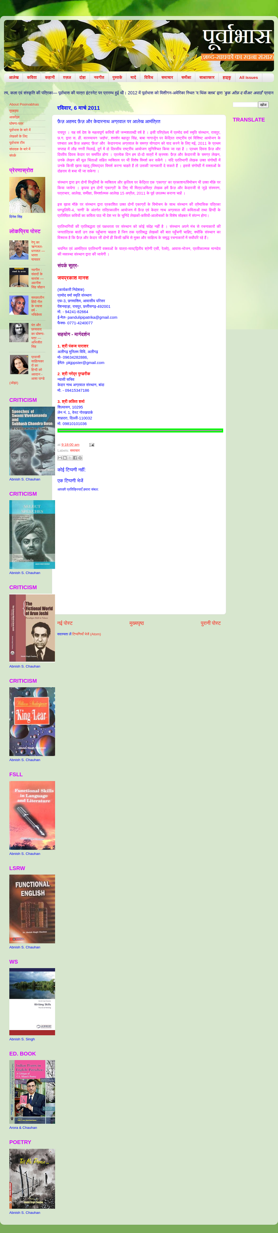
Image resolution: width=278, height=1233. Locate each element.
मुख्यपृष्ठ (137, 623)
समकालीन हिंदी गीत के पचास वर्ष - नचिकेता (37, 306)
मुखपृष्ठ (14, 111)
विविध (148, 77)
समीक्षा (186, 77)
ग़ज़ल (67, 77)
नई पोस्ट (65, 623)
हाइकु (227, 77)
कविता (32, 77)
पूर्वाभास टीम (16, 143)
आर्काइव (14, 117)
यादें (133, 77)
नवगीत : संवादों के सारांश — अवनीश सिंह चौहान (38, 278)
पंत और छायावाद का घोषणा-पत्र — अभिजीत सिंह (37, 336)
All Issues (248, 77)
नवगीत (99, 77)
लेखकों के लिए (18, 136)
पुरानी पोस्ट (211, 623)
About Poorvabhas (24, 104)
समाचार (167, 77)
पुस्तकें (117, 77)
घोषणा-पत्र (16, 124)
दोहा (82, 77)
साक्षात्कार (206, 77)
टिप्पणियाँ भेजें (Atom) (86, 634)
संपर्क (12, 155)
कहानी (50, 77)
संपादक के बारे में (19, 149)
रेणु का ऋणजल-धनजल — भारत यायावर (38, 251)
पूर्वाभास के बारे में (20, 130)
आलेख (14, 77)
